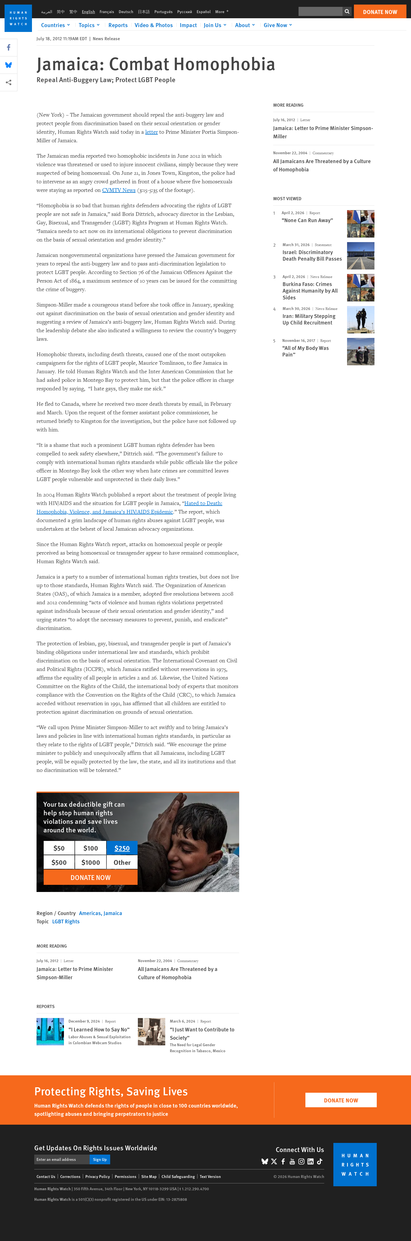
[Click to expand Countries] (56, 25)
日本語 (144, 11)
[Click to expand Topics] (90, 25)
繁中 (73, 11)
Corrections (70, 1176)
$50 (59, 848)
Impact (188, 25)
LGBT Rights (66, 921)
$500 (59, 862)
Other (122, 862)
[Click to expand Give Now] (279, 25)
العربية (46, 11)
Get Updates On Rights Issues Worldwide (95, 1147)
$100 (90, 848)
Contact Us (46, 1176)
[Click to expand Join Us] (216, 25)
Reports (118, 25)
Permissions (125, 1176)
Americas (90, 913)
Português (163, 11)
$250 (122, 848)
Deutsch (126, 11)
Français (107, 11)
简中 (61, 11)
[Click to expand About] (246, 25)
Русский (184, 11)
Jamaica (113, 913)
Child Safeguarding (178, 1176)
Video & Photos (154, 25)
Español (204, 11)
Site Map (149, 1176)
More (223, 11)
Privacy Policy (97, 1176)
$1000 (90, 862)
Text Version (210, 1176)
